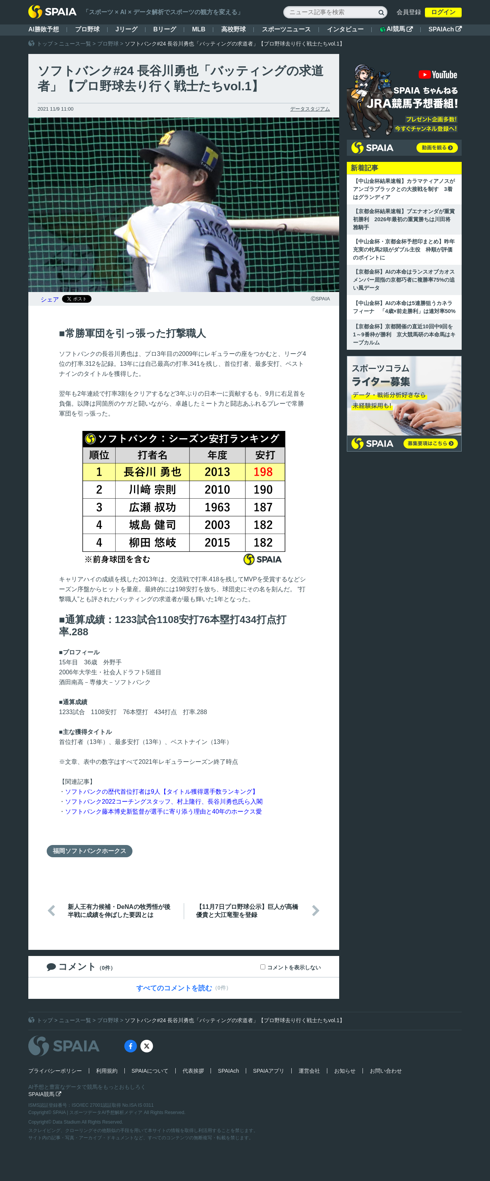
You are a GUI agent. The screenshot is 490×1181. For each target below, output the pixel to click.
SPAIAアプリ (268, 1071)
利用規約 (107, 1071)
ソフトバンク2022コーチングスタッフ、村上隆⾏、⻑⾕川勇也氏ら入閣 (164, 801)
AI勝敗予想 (43, 29)
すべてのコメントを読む (174, 988)
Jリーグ (126, 29)
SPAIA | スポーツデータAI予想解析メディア (98, 1112)
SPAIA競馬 (44, 1094)
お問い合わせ (386, 1071)
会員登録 (409, 12)
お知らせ (345, 1071)
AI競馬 (396, 29)
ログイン (443, 12)
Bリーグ (164, 29)
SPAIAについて (150, 1071)
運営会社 (309, 1071)
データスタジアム (310, 108)
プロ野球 (87, 29)
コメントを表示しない (294, 967)
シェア (50, 299)
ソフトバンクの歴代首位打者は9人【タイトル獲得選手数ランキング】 (161, 791)
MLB (199, 29)
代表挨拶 (193, 1071)
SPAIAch (445, 29)
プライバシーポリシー (55, 1071)
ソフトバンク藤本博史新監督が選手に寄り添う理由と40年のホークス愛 (163, 811)
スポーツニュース (286, 29)
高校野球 (233, 29)
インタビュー (345, 29)
